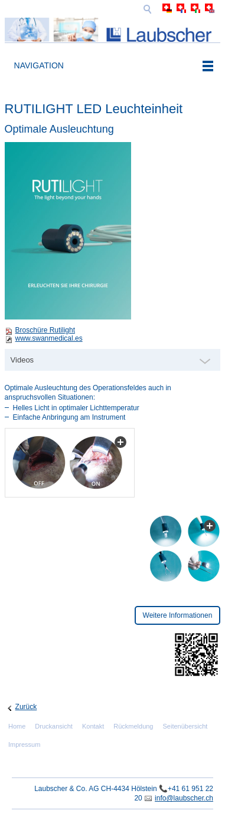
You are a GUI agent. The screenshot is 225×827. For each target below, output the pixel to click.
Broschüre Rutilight (45, 330)
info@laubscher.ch (184, 798)
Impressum (24, 744)
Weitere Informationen (178, 615)
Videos (22, 359)
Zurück (26, 707)
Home (16, 726)
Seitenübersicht (185, 726)
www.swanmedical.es (49, 338)
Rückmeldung (133, 726)
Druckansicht (54, 726)
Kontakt (93, 726)
